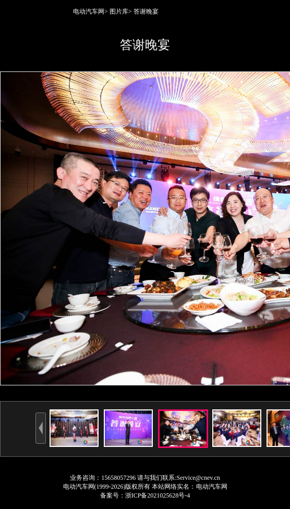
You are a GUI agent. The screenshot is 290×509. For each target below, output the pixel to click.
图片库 (119, 11)
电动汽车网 (88, 11)
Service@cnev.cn (198, 477)
